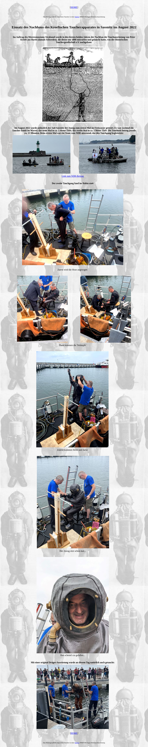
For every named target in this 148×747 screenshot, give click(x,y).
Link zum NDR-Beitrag (73, 176)
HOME (74, 7)
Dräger (77, 17)
